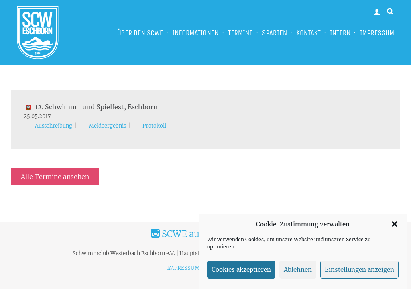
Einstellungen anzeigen (359, 269)
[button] (395, 224)
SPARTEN (274, 32)
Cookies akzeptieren (241, 269)
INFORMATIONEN (195, 32)
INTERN (340, 32)
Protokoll (154, 125)
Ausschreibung (53, 125)
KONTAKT (308, 32)
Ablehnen (298, 269)
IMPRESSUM (377, 32)
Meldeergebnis (107, 125)
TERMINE (240, 32)
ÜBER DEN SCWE (140, 32)
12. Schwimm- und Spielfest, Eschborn (91, 107)
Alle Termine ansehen (55, 177)
